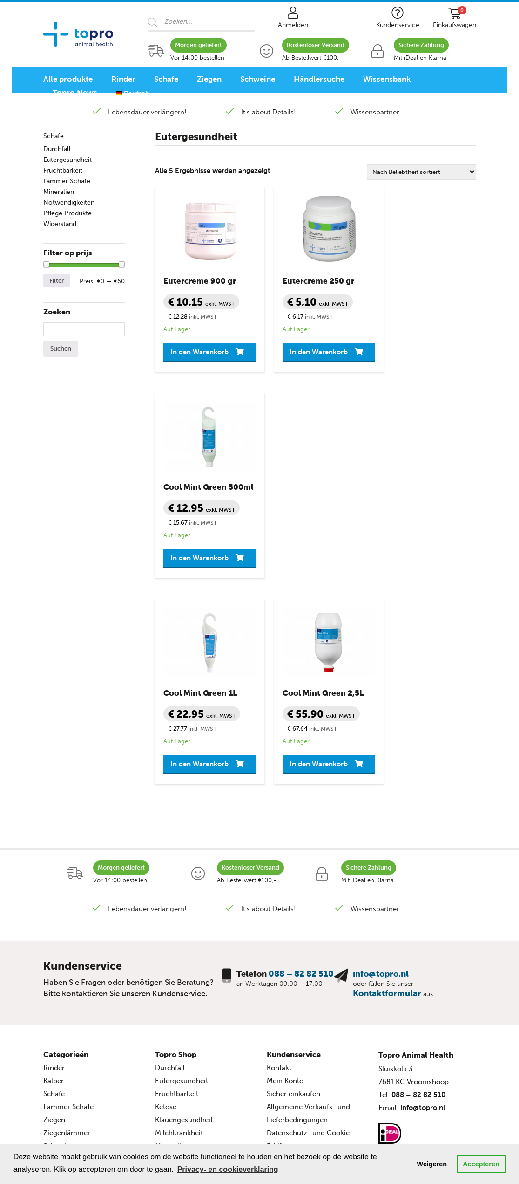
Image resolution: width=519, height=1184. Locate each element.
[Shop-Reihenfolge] (421, 172)
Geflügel (56, 980)
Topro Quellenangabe (302, 980)
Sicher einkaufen (293, 902)
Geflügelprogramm (74, 1053)
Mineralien (58, 192)
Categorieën (65, 862)
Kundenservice (294, 862)
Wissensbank (387, 79)
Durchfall (57, 149)
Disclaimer (284, 967)
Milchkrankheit (179, 941)
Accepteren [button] (481, 1164)
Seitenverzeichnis (295, 993)
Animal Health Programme (91, 1000)
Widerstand (59, 224)
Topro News (75, 92)
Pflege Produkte (67, 213)
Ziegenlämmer (66, 941)
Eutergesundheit (67, 160)
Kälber (53, 889)
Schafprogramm (69, 1027)
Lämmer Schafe (66, 181)
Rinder (123, 79)
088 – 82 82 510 (301, 782)
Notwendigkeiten (68, 202)
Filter (56, 280)
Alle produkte (68, 79)
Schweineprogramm (76, 1040)
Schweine (257, 79)
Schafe (166, 79)
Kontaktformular (387, 802)
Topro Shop (175, 862)
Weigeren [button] (432, 1164)
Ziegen (209, 79)
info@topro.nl (381, 782)
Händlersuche (319, 79)
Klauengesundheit (184, 928)
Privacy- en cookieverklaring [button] (227, 1169)
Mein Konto (285, 889)
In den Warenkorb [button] (189, 355)
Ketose (165, 915)
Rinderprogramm (71, 1014)
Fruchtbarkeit (62, 170)
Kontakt (279, 876)
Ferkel (53, 967)
